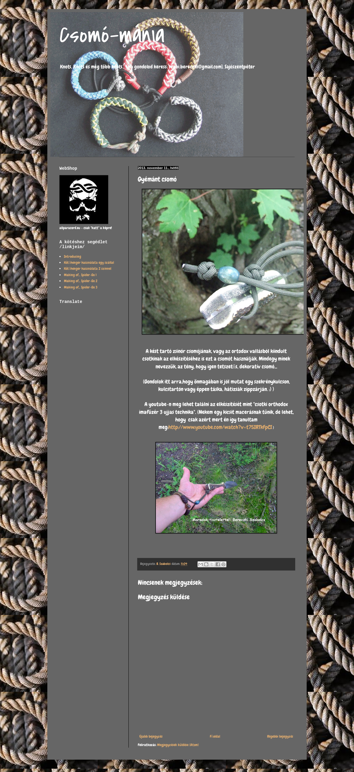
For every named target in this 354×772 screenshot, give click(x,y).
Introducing (72, 256)
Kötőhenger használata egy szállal (89, 262)
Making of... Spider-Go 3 (80, 287)
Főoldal (215, 736)
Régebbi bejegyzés (280, 736)
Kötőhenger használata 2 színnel (87, 268)
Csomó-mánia (112, 35)
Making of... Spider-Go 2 (80, 281)
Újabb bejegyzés (151, 736)
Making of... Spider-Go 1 (80, 275)
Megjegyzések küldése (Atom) (178, 744)
